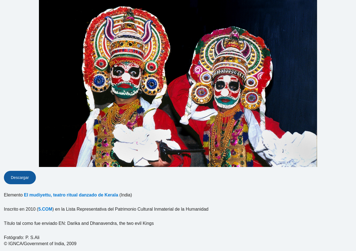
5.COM (45, 209)
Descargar (20, 177)
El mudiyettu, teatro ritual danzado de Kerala (71, 195)
